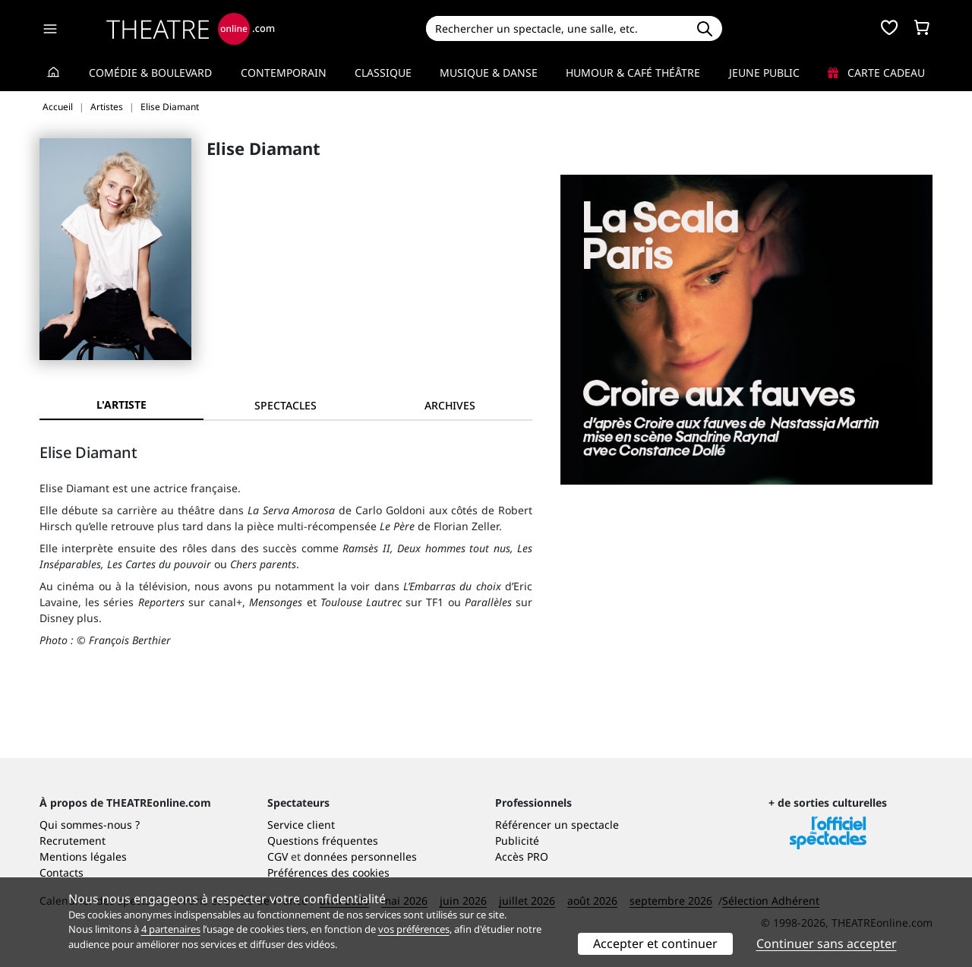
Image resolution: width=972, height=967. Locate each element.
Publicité (517, 840)
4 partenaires (170, 929)
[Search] (556, 28)
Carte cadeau (876, 72)
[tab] (286, 405)
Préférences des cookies (328, 872)
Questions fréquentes (322, 840)
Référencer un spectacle (557, 824)
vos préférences (414, 929)
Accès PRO (521, 856)
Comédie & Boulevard (150, 72)
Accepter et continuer (655, 943)
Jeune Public (764, 72)
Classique (383, 72)
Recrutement (72, 840)
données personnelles (360, 856)
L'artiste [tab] (121, 404)
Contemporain (284, 72)
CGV (277, 856)
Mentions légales (83, 856)
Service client (301, 824)
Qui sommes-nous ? (89, 824)
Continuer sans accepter (826, 943)
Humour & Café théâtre (633, 72)
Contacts (61, 872)
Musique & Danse (489, 72)
